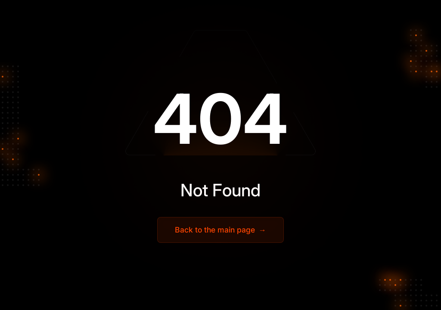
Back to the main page (220, 230)
